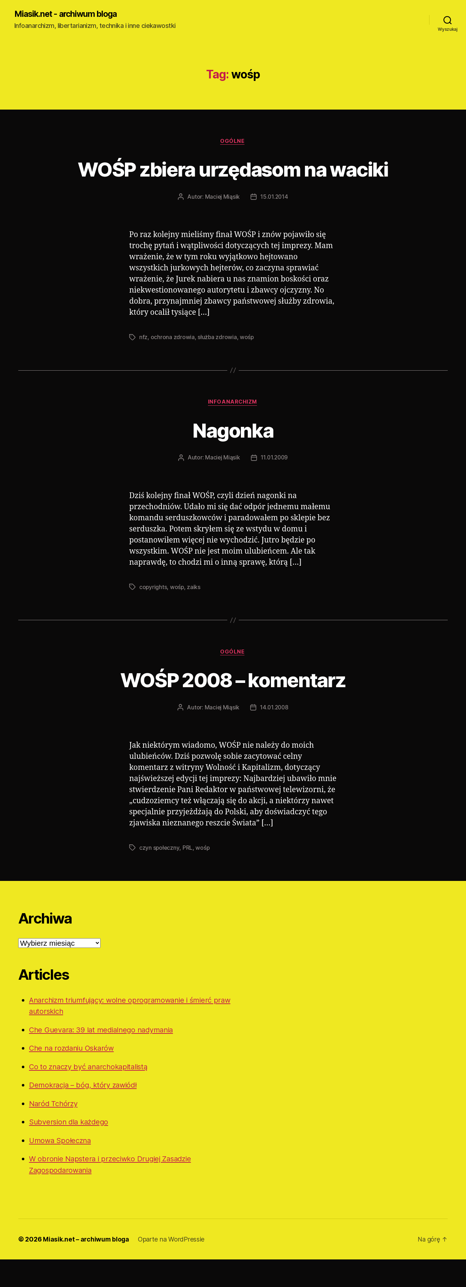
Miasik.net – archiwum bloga (86, 1267)
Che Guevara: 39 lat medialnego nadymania (105, 1057)
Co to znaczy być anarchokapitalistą (92, 1094)
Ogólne (233, 142)
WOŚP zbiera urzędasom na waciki (232, 182)
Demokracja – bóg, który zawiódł (85, 1112)
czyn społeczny (159, 875)
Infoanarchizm (233, 429)
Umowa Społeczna (61, 1167)
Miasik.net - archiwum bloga (68, 14)
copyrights (153, 614)
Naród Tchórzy (54, 1131)
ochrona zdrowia (173, 364)
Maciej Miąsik (222, 223)
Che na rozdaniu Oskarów (74, 1075)
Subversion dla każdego (71, 1149)
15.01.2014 (274, 223)
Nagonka (232, 457)
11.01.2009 (274, 484)
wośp (247, 364)
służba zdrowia (217, 364)
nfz (143, 364)
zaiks (194, 614)
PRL (188, 875)
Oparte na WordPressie (172, 1267)
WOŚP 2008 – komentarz (233, 706)
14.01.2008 (274, 735)
